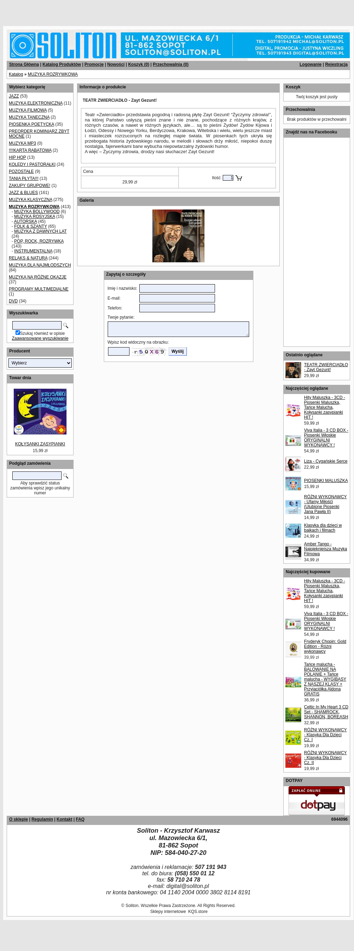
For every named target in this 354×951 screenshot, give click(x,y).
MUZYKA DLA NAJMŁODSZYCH (40, 265)
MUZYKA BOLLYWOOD (36, 211)
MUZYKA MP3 (22, 143)
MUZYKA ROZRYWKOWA (53, 74)
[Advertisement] (85, 10)
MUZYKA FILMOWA (28, 110)
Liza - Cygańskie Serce (325, 461)
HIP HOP (17, 157)
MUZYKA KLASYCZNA (30, 199)
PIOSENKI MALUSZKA (326, 480)
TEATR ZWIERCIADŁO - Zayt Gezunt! (326, 367)
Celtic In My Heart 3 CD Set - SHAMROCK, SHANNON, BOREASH (326, 712)
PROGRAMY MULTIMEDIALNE (39, 289)
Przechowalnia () (170, 64)
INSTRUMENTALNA (33, 251)
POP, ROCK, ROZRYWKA (38, 241)
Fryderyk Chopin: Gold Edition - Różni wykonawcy (325, 646)
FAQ (80, 819)
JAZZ (14, 96)
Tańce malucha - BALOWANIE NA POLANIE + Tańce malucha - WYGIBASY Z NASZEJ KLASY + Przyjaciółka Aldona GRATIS (325, 679)
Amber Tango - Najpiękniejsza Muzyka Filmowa (325, 549)
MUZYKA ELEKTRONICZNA (36, 103)
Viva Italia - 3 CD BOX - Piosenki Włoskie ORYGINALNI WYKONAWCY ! (326, 438)
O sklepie (18, 819)
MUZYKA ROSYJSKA (34, 216)
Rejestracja (336, 64)
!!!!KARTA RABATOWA (30, 150)
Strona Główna (24, 64)
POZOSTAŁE (21, 171)
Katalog (16, 74)
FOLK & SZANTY (30, 226)
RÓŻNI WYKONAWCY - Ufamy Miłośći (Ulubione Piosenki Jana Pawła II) (325, 504)
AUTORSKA (25, 221)
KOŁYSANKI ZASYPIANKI (40, 444)
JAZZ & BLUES (23, 192)
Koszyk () (138, 64)
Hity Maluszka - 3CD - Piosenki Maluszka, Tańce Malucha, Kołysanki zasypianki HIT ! (324, 407)
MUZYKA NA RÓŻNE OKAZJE (38, 277)
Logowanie (310, 64)
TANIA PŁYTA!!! (23, 178)
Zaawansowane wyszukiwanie (40, 338)
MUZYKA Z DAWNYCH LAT (40, 231)
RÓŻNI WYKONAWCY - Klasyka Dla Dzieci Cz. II (325, 757)
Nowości (116, 64)
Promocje (94, 64)
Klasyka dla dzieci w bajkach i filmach (323, 528)
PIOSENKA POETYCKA (31, 124)
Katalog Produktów (62, 64)
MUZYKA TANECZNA (29, 117)
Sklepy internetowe (168, 911)
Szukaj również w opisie (42, 333)
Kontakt (64, 819)
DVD (13, 301)
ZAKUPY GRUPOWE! (29, 185)
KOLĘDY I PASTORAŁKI (32, 164)
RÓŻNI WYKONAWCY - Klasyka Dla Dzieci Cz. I (325, 734)
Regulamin (42, 819)
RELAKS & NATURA (28, 258)
